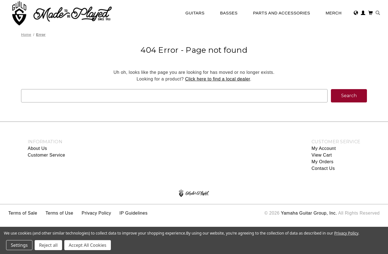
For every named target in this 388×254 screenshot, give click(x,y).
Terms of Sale (22, 213)
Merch (336, 13)
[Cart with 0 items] (370, 13)
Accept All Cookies (87, 245)
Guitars (197, 13)
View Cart (322, 155)
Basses (231, 13)
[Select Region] (356, 13)
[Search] (378, 13)
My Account (324, 148)
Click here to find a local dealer (217, 79)
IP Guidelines (133, 213)
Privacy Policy (96, 213)
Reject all (48, 245)
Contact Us (323, 168)
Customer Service (46, 155)
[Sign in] (363, 13)
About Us (37, 148)
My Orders (322, 161)
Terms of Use (59, 213)
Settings (19, 245)
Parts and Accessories (284, 13)
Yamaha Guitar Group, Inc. (309, 213)
